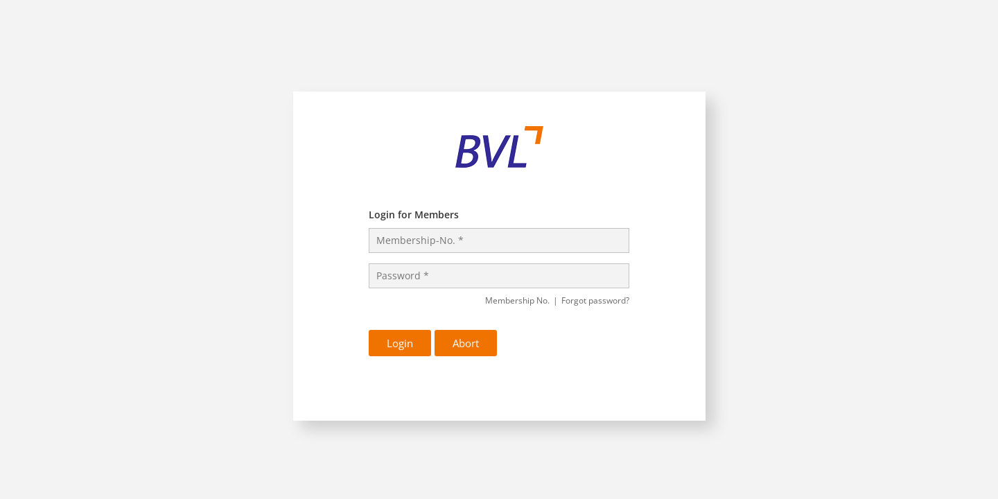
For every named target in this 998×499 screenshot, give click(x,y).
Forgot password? (595, 300)
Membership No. (521, 300)
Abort (466, 343)
